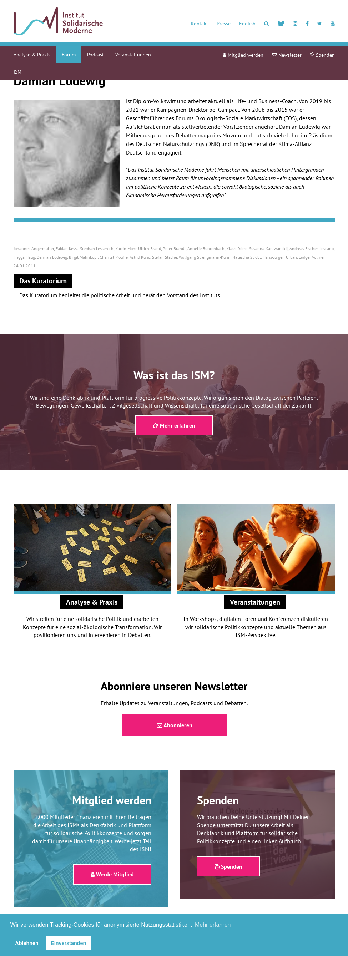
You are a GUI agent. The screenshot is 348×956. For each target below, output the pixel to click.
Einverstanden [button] (68, 943)
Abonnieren (174, 725)
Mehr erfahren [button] (213, 925)
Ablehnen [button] (27, 943)
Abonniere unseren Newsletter (174, 686)
